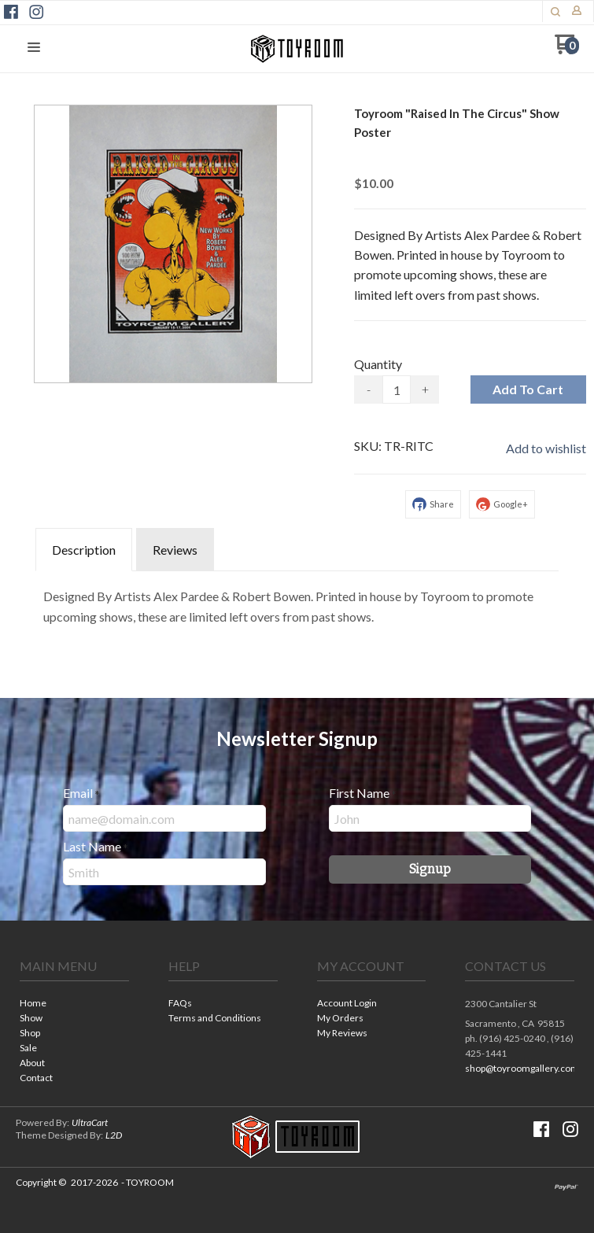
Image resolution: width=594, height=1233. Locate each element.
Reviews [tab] (175, 549)
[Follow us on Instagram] (36, 12)
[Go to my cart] (567, 50)
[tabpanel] (297, 602)
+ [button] (425, 389)
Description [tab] (84, 549)
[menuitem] (74, 1004)
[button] (555, 11)
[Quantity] (396, 389)
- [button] (369, 389)
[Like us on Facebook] (11, 12)
